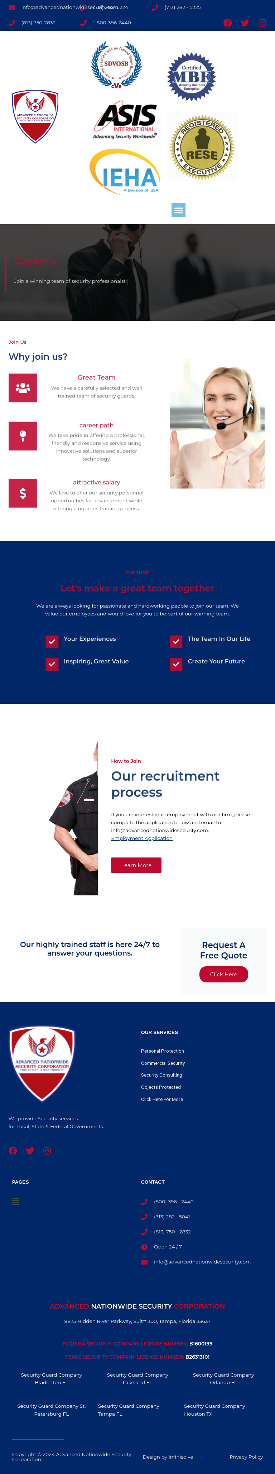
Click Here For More (162, 1099)
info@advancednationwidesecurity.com (202, 1262)
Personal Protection (162, 1051)
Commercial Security (163, 1063)
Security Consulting (161, 1075)
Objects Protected (161, 1087)
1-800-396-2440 (112, 22)
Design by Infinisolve (168, 1457)
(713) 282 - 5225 (183, 7)
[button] (178, 210)
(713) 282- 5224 (110, 7)
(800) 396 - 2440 (174, 1201)
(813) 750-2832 (38, 22)
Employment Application (142, 838)
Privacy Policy (246, 1457)
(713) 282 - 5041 (172, 1216)
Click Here (223, 974)
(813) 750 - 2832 (172, 1231)
